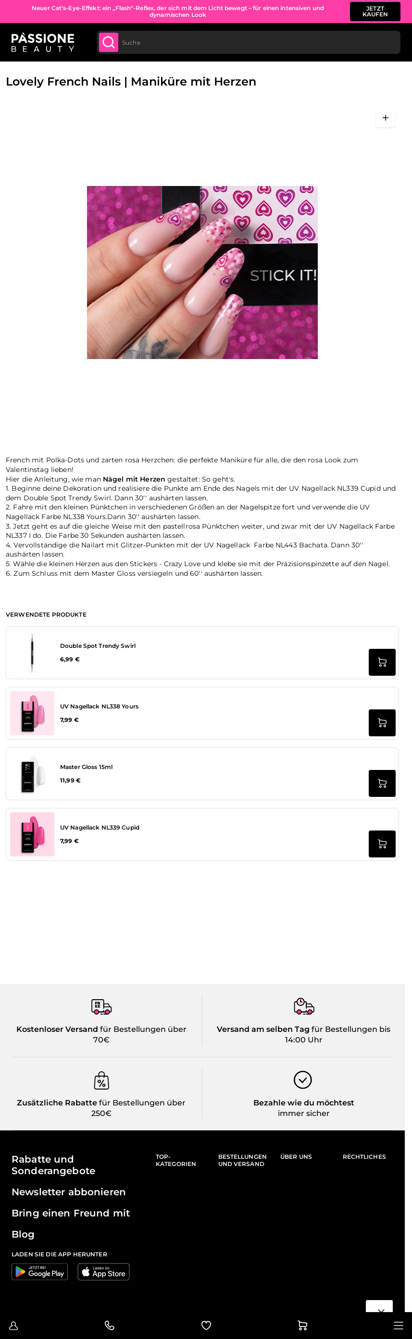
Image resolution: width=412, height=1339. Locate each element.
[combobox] (248, 42)
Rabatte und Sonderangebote (53, 1165)
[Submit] (108, 42)
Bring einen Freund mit (71, 1213)
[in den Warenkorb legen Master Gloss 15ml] (382, 783)
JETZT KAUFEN (375, 11)
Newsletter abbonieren (69, 1192)
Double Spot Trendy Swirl (98, 645)
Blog (23, 1234)
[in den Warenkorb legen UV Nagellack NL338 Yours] (382, 722)
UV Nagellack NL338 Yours (99, 706)
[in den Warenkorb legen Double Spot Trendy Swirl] (382, 662)
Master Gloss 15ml (86, 766)
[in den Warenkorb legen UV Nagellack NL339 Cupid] (382, 844)
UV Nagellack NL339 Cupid (99, 827)
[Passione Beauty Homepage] (43, 42)
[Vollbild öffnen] (385, 117)
